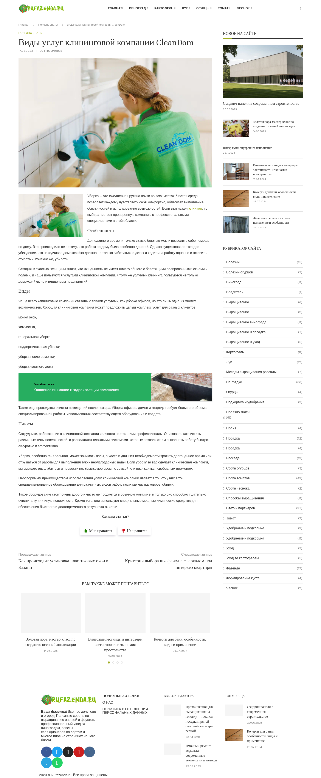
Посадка (264, 438)
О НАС (107, 702)
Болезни (264, 262)
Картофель (163, 8)
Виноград (137, 8)
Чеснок (243, 8)
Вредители (264, 292)
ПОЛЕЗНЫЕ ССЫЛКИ (121, 696)
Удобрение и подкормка (264, 528)
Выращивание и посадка (264, 332)
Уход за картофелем (264, 558)
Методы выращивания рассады (264, 372)
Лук (185, 8)
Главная (115, 8)
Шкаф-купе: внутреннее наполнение (247, 148)
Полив (264, 428)
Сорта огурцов (264, 468)
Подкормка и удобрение (264, 402)
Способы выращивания (264, 498)
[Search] (300, 9)
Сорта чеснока (264, 488)
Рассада (264, 458)
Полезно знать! (48, 24)
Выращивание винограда (264, 322)
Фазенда (264, 568)
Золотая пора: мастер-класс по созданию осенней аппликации (274, 124)
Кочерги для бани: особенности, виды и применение (275, 194)
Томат (223, 8)
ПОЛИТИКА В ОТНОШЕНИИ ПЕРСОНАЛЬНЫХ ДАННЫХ (125, 711)
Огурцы (202, 8)
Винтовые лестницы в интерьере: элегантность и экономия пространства (115, 644)
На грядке (264, 382)
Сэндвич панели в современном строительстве (261, 103)
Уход (264, 548)
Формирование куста (264, 578)
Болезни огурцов (264, 272)
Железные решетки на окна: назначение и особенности (272, 220)
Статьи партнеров (264, 508)
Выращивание (264, 302)
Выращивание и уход (264, 342)
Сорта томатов (264, 478)
